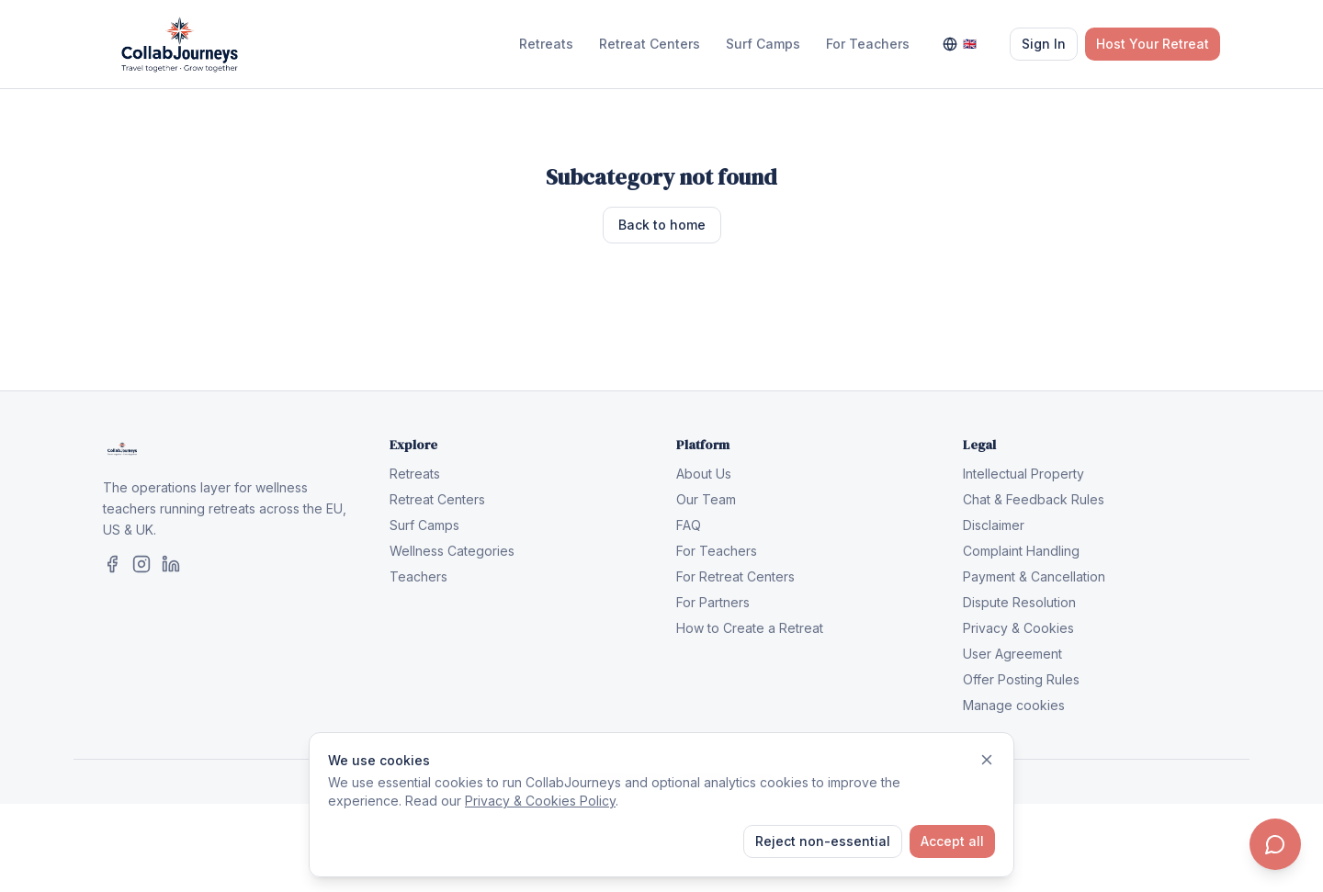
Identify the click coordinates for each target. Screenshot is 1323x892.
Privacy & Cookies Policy (540, 800)
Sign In (1044, 43)
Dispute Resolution (1019, 602)
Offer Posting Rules (1021, 679)
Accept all (952, 841)
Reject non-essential (822, 841)
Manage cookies (1014, 705)
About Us (703, 473)
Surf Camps (763, 43)
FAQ (688, 525)
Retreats (546, 43)
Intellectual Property (1023, 473)
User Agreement (1012, 653)
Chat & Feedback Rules (1033, 499)
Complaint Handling (1021, 551)
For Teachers (868, 43)
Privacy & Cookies (1018, 628)
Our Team (706, 499)
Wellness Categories (452, 551)
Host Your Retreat (1152, 43)
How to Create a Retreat (749, 628)
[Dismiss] (987, 760)
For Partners (713, 602)
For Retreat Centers (735, 576)
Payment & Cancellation (1034, 576)
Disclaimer (993, 525)
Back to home (662, 224)
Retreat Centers (649, 43)
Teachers (418, 576)
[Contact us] (1275, 844)
